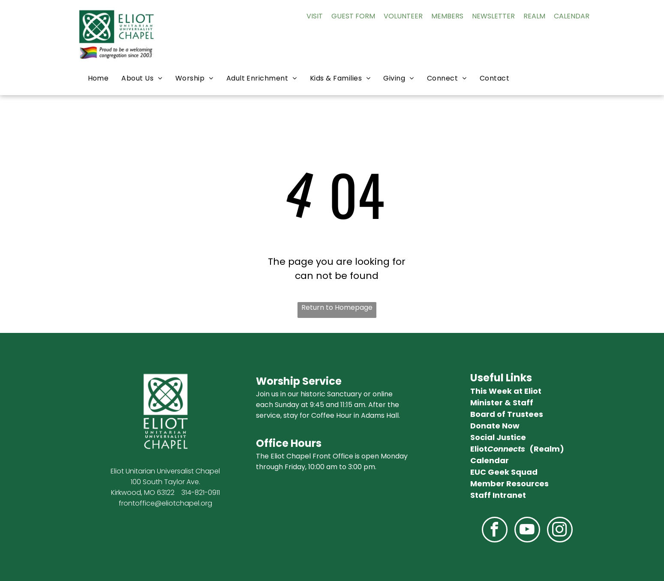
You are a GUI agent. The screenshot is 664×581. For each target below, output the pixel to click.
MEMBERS (447, 16)
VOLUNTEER (403, 16)
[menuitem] (98, 78)
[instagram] (560, 531)
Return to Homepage (337, 307)
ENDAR (578, 16)
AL (563, 16)
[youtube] (527, 531)
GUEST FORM (353, 16)
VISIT (314, 16)
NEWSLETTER (493, 16)
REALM (534, 16)
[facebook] (495, 531)
